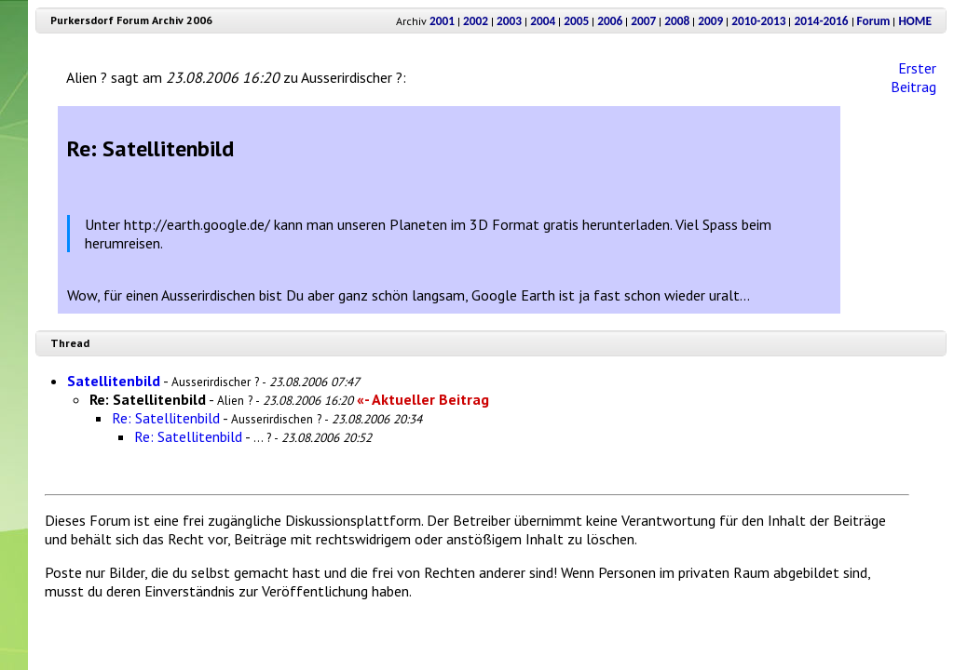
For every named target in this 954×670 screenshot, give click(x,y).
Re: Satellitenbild (166, 418)
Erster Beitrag (913, 77)
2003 (509, 21)
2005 (576, 21)
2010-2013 (758, 21)
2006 (609, 21)
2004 (542, 21)
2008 (676, 21)
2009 (710, 21)
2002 (475, 21)
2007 (643, 21)
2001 (442, 21)
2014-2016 (821, 21)
